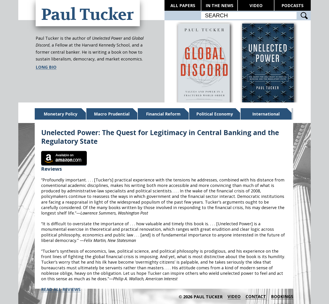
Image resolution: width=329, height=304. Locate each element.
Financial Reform (163, 114)
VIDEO (256, 5)
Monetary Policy (60, 114)
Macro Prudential (112, 114)
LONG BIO (46, 67)
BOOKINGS (282, 296)
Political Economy (214, 114)
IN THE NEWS (219, 5)
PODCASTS (292, 5)
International (266, 114)
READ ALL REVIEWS (60, 289)
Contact (256, 296)
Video (234, 296)
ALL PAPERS (182, 5)
